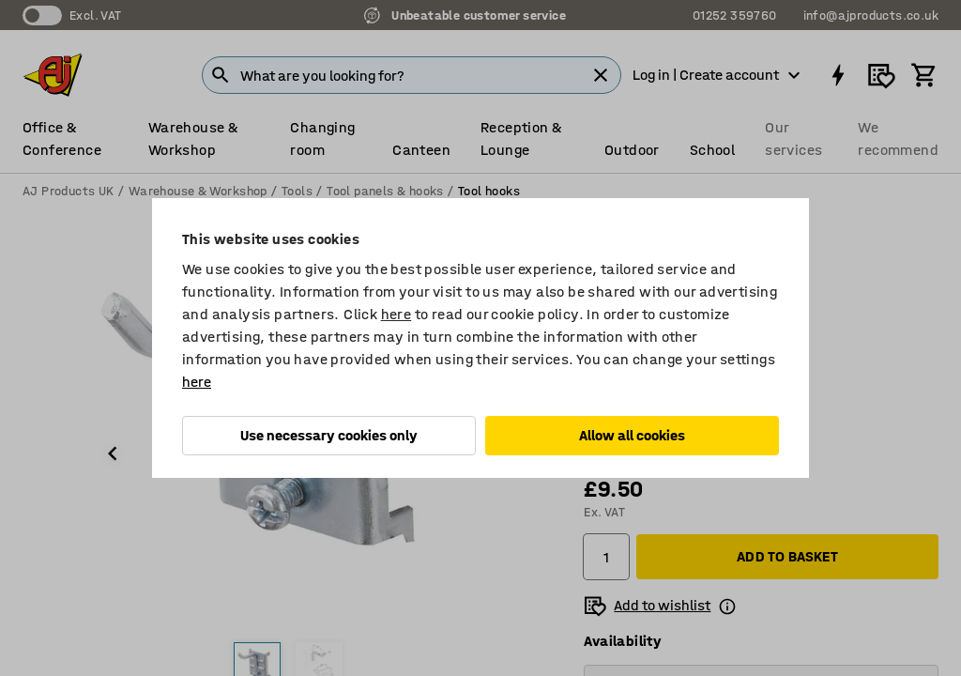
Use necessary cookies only (329, 435)
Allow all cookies (632, 435)
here (396, 314)
